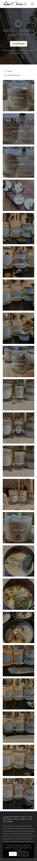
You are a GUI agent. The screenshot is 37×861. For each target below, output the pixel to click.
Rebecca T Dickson (20, 817)
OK (13, 854)
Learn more (23, 854)
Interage (10, 821)
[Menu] (31, 4)
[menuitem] (31, 4)
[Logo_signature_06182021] (15, 4)
